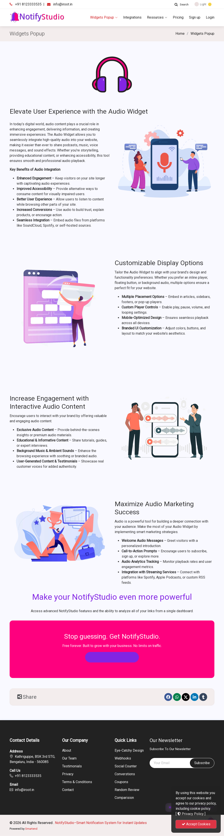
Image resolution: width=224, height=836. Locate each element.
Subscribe (202, 763)
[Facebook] (168, 697)
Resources (157, 17)
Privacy (68, 774)
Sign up (194, 17)
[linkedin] (194, 697)
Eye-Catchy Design (129, 750)
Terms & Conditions (77, 782)
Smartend (31, 828)
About (66, 750)
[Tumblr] (203, 697)
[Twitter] (186, 697)
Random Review (127, 790)
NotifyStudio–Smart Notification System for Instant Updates (101, 823)
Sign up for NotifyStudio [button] (112, 657)
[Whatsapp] (177, 697)
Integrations (132, 17)
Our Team (69, 758)
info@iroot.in (62, 4)
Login (210, 17)
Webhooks (123, 758)
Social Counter (126, 766)
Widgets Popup (104, 17)
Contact (68, 790)
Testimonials (72, 766)
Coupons (121, 782)
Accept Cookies (196, 824)
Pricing (178, 17)
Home (180, 33)
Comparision (124, 798)
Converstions (125, 774)
